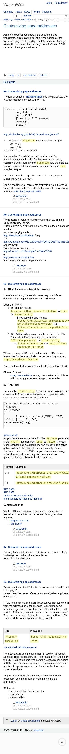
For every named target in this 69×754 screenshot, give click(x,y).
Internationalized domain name (19, 647)
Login (49, 3)
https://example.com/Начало (18, 235)
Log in (14, 720)
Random (47, 11)
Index (19, 11)
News (27, 11)
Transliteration (34, 96)
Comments (9, 82)
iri (18, 75)
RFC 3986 (8, 489)
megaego (19, 265)
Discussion (26, 20)
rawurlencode (10, 435)
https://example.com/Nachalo (19, 257)
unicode (43, 75)
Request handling (19, 520)
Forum (36, 11)
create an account (30, 720)
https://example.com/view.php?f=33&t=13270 (27, 251)
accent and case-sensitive (27, 191)
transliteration (29, 75)
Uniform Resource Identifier (18, 495)
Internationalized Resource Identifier (22, 498)
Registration (60, 3)
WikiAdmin (20, 196)
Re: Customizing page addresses (22, 91)
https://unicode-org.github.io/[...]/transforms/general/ (31, 134)
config (11, 75)
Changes (8, 11)
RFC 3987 (8, 492)
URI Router (16, 523)
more (28, 15)
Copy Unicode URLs (21, 375)
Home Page (8, 20)
